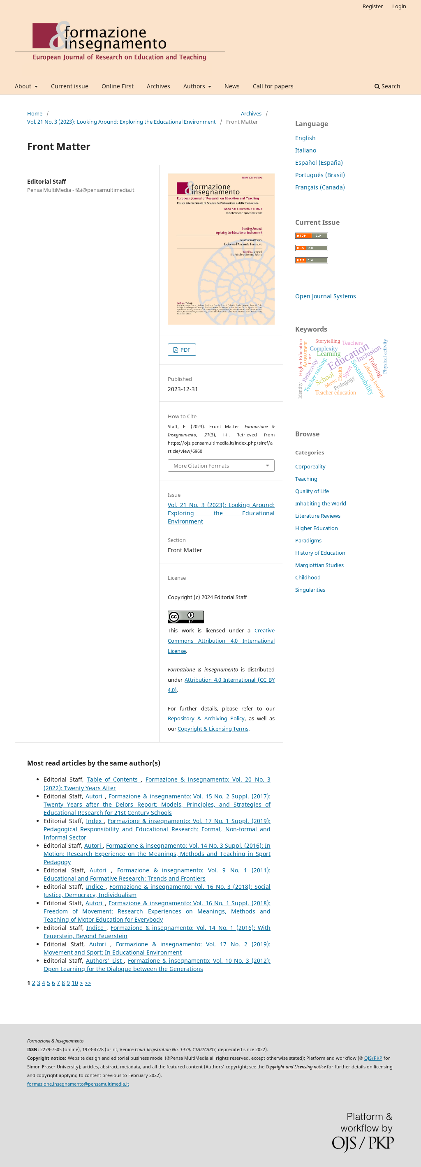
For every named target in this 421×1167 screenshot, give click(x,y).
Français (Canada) (320, 187)
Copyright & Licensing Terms (213, 728)
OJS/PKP (373, 1058)
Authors (195, 86)
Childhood (308, 577)
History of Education (320, 552)
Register (373, 6)
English (305, 138)
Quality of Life (312, 491)
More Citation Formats (201, 465)
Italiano (305, 150)
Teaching (306, 478)
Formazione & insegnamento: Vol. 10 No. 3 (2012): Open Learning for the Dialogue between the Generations (157, 965)
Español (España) (319, 162)
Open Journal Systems (325, 296)
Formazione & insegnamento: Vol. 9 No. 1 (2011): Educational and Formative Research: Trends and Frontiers (157, 874)
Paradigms (308, 540)
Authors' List (105, 960)
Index (95, 821)
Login (399, 6)
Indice (96, 886)
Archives (158, 86)
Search (387, 86)
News (232, 86)
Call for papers (273, 86)
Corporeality (310, 466)
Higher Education (316, 528)
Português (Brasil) (320, 175)
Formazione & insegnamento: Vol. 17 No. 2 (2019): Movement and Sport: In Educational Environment (157, 948)
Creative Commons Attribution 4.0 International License (221, 641)
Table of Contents (114, 779)
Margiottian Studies (319, 565)
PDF (184, 349)
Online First (118, 86)
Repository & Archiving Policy (206, 718)
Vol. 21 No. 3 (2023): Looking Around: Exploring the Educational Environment (121, 121)
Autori (95, 796)
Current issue (69, 86)
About (24, 86)
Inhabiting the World (320, 503)
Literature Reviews (317, 515)
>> (88, 983)
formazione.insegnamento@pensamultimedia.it (78, 1084)
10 (75, 983)
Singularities (310, 589)
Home (34, 113)
